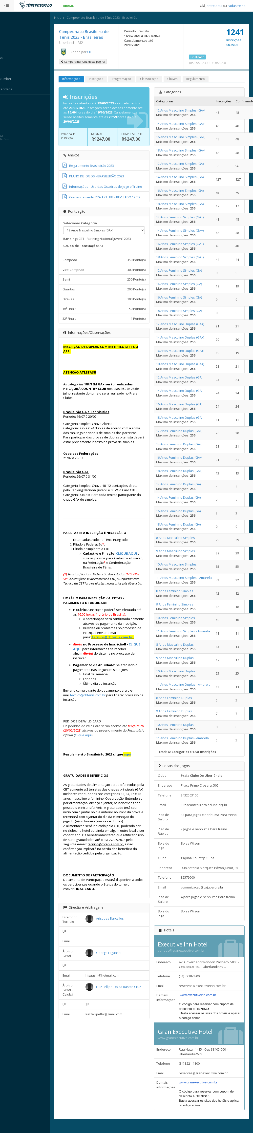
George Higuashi (117, 985)
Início (67, 18)
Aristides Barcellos (118, 951)
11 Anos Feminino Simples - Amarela (187, 631)
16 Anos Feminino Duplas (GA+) (184, 458)
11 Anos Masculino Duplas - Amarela (188, 685)
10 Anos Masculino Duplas (180, 671)
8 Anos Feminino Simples (179, 591)
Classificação (159, 79)
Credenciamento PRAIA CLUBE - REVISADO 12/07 (111, 202)
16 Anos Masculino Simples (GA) (184, 191)
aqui (137, 773)
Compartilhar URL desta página (92, 62)
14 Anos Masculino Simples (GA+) (185, 124)
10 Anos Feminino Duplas (179, 725)
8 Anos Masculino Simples (180, 538)
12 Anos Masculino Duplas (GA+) (185, 324)
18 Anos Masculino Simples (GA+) (185, 151)
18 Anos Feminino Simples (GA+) (184, 257)
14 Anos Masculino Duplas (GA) (184, 391)
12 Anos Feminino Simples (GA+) (184, 217)
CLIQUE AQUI (136, 563)
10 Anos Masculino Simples (181, 565)
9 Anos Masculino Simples (180, 551)
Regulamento (205, 79)
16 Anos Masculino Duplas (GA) (184, 404)
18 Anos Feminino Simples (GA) (183, 311)
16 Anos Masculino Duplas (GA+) (185, 351)
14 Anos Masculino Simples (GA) (184, 177)
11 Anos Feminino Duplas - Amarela (187, 738)
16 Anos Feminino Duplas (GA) (183, 511)
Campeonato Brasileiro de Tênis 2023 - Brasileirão (111, 18)
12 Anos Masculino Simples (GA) (184, 164)
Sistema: (9, 100)
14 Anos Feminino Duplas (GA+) (184, 444)
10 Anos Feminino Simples (180, 618)
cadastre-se (237, 5)
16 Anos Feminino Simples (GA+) (184, 244)
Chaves (182, 79)
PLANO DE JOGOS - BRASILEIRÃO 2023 (103, 176)
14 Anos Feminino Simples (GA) (183, 284)
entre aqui (214, 5)
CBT (100, 52)
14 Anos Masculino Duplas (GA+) (185, 338)
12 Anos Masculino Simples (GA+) (185, 110)
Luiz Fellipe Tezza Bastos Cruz (127, 1019)
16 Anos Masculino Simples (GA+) (185, 137)
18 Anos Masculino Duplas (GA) (184, 417)
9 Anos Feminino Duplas (178, 711)
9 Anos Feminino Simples (179, 605)
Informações (81, 79)
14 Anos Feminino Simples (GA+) (184, 231)
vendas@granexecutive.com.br (185, 955)
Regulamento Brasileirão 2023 (98, 166)
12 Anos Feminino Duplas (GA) (183, 484)
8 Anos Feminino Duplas (178, 698)
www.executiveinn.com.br (201, 1000)
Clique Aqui (115, 754)
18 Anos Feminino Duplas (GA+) (184, 471)
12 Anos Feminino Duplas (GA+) (184, 431)
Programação (131, 79)
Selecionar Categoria (89, 228)
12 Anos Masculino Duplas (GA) (184, 378)
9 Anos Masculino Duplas (179, 658)
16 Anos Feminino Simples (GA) (183, 297)
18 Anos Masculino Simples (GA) (184, 204)
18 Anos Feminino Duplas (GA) (183, 524)
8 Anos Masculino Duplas (179, 644)
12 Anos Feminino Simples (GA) (183, 271)
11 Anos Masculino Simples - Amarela (188, 578)
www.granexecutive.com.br (182, 1043)
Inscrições (106, 79)
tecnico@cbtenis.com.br (121, 656)
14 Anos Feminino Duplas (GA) (183, 498)
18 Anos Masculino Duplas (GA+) (185, 364)
